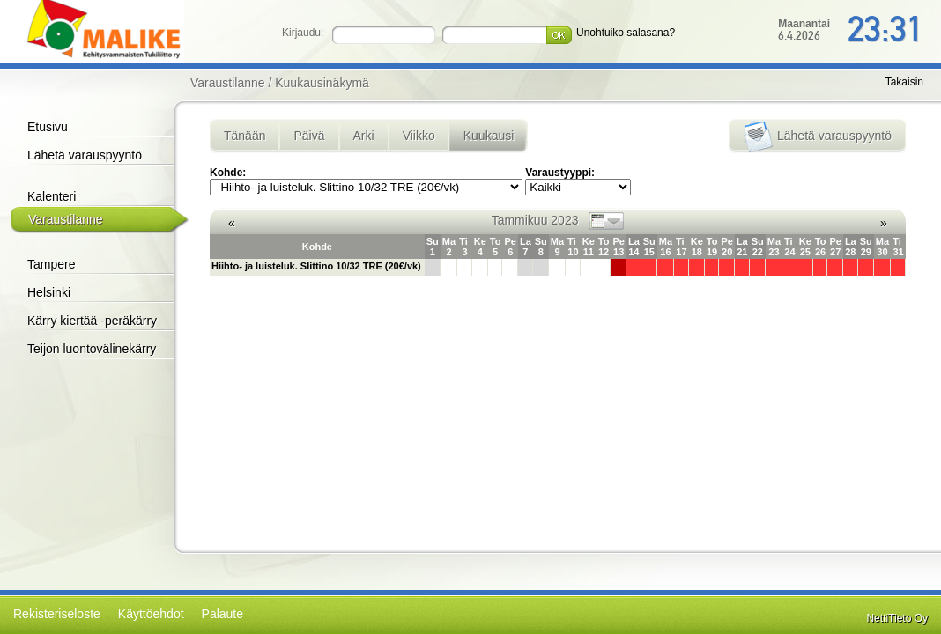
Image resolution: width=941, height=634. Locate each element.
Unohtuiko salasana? (625, 32)
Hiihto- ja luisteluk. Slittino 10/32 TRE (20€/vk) (316, 266)
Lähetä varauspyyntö (84, 155)
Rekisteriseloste (56, 614)
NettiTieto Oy (897, 618)
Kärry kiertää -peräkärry (92, 320)
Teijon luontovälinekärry (91, 349)
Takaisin (904, 82)
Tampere (51, 264)
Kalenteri (51, 196)
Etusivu (47, 127)
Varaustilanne (65, 219)
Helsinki (48, 292)
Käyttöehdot (151, 614)
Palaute (222, 614)
